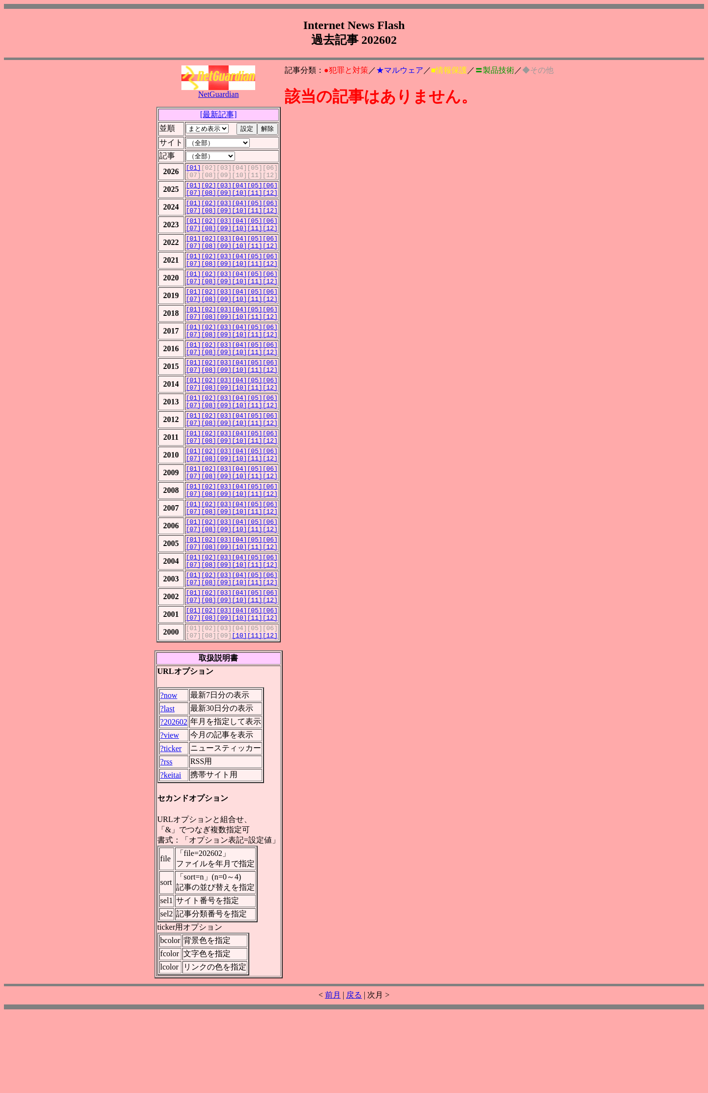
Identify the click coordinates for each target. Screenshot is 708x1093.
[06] (270, 189)
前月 (333, 1074)
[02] (208, 189)
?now (168, 775)
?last (167, 788)
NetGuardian (218, 90)
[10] (239, 198)
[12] (270, 198)
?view (169, 815)
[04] (239, 189)
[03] (224, 189)
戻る (354, 1074)
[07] (193, 198)
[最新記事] (218, 114)
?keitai (170, 854)
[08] (208, 198)
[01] (193, 168)
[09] (224, 198)
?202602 (173, 801)
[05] (255, 189)
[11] (255, 198)
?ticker (171, 828)
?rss (166, 841)
